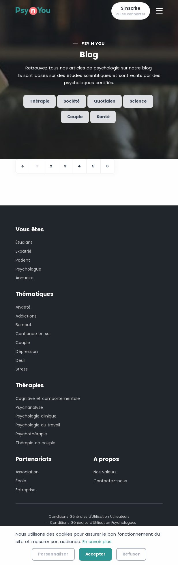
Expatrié (23, 251)
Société (71, 101)
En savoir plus (97, 541)
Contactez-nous (110, 481)
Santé (103, 117)
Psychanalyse (29, 407)
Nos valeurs (105, 472)
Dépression (27, 351)
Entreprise (25, 490)
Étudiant (24, 242)
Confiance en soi (33, 334)
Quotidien (104, 101)
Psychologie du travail (38, 425)
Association (27, 472)
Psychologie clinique (36, 416)
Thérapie (39, 101)
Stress (22, 369)
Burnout (23, 325)
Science (138, 101)
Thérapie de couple (35, 443)
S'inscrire (130, 11)
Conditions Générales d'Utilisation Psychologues (93, 522)
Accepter (95, 554)
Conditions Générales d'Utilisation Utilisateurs (89, 516)
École (21, 481)
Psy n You (93, 43)
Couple (75, 117)
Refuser (131, 554)
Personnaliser (53, 554)
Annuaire (24, 278)
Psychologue (28, 269)
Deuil (20, 360)
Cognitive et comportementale (48, 398)
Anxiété (23, 307)
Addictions (26, 316)
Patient (23, 260)
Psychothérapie (31, 434)
